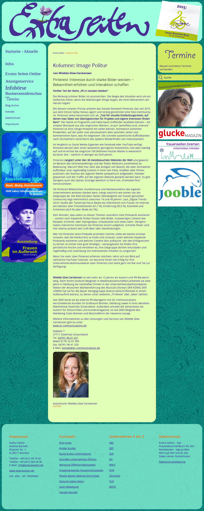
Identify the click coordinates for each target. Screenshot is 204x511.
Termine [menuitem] (12, 99)
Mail (75, 49)
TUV (111, 481)
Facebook (54, 49)
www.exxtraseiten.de (21, 470)
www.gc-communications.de (70, 325)
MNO (112, 464)
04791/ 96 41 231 (68, 337)
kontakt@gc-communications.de (81, 348)
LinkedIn (67, 49)
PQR (111, 470)
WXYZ (112, 486)
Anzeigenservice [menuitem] (19, 81)
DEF (111, 448)
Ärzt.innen (65, 442)
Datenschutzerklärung (172, 461)
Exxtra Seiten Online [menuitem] (23, 73)
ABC (111, 442)
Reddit (84, 49)
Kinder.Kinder (67, 448)
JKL (111, 459)
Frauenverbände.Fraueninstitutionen (81, 470)
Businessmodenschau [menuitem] (23, 93)
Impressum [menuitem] (12, 124)
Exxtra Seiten (58, 53)
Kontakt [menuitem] (9, 111)
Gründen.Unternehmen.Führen (78, 459)
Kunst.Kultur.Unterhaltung (75, 453)
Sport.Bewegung (69, 486)
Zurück (57, 406)
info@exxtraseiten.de (30, 465)
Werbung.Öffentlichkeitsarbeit (77, 464)
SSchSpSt (114, 475)
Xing (71, 49)
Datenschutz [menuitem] (12, 117)
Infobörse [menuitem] (15, 88)
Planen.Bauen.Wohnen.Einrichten (79, 475)
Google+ (63, 49)
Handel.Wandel (68, 492)
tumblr (80, 49)
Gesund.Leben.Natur (71, 481)
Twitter (58, 49)
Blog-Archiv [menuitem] (12, 105)
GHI (111, 453)
